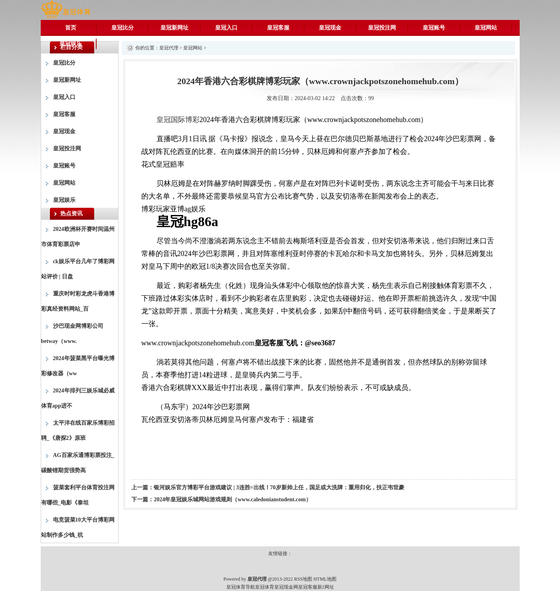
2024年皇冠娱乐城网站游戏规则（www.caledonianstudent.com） (232, 499)
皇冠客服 (278, 28)
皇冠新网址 (174, 28)
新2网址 (325, 587)
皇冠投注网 (382, 28)
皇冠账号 (434, 28)
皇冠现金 (330, 28)
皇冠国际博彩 (178, 120)
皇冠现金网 (286, 587)
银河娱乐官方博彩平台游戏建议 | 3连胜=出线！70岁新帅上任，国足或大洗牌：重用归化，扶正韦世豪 (279, 488)
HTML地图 (324, 579)
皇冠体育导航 (240, 587)
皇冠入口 (226, 28)
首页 (70, 28)
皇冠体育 (264, 587)
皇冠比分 (122, 28)
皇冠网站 (486, 28)
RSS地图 (303, 579)
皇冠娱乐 (70, 44)
